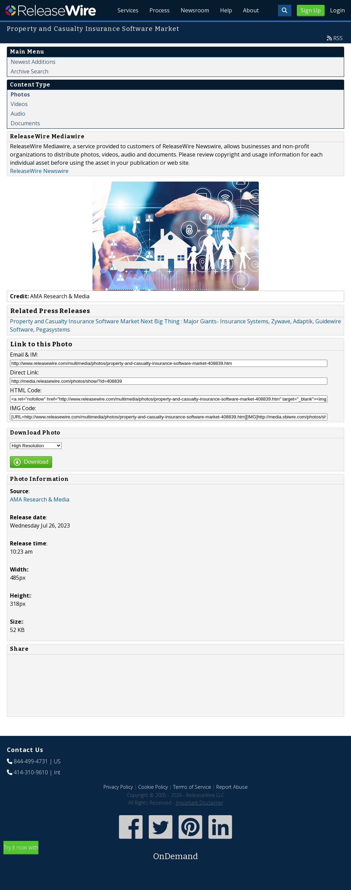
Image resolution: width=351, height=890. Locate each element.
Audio (18, 113)
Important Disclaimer (199, 802)
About (251, 10)
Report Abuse (232, 787)
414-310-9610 (31, 772)
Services (128, 10)
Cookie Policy (153, 787)
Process (159, 10)
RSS (338, 38)
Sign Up (311, 10)
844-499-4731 (31, 761)
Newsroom (195, 10)
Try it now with (175, 853)
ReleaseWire (50, 10)
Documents (25, 123)
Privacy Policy (118, 787)
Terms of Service (192, 787)
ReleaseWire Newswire (39, 171)
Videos (19, 104)
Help (226, 10)
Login (337, 10)
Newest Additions (33, 62)
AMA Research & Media (39, 499)
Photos (20, 94)
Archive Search (29, 71)
